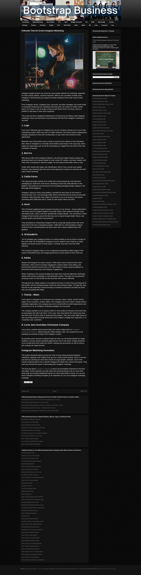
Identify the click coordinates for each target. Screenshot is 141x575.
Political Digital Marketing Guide (102, 225)
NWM (51, 568)
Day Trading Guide (26, 494)
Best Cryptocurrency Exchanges (30, 422)
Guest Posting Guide (98, 201)
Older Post (83, 391)
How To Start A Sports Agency (29, 535)
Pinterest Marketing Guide (100, 154)
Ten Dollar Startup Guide (28, 453)
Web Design (101, 22)
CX (55, 568)
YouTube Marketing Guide (100, 148)
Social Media (50, 22)
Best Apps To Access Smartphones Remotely (33, 427)
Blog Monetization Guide (99, 110)
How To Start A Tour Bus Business (30, 557)
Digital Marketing (38, 22)
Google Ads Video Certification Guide (103, 213)
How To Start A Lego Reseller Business (32, 524)
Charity (110, 568)
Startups (24, 25)
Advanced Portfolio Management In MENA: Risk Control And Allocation (40, 410)
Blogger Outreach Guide (99, 125)
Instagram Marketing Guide (100, 157)
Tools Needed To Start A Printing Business (33, 551)
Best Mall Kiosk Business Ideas (30, 510)
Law (112, 25)
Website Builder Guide (99, 107)
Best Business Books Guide (100, 183)
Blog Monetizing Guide (27, 491)
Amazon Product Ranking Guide (30, 458)
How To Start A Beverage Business (31, 538)
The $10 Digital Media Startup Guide (103, 104)
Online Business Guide (99, 177)
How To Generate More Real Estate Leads (33, 499)
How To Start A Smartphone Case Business (33, 559)
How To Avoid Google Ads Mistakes (31, 444)
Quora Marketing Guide (99, 142)
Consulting (25, 22)
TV (62, 568)
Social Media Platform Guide (101, 166)
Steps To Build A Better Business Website (32, 496)
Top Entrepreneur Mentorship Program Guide (105, 222)
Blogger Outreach (76, 22)
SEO (66, 22)
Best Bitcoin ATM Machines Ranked (31, 419)
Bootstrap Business (28, 568)
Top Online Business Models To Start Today (33, 507)
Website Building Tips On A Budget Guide (104, 219)
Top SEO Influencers (27, 485)
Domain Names (85, 568)
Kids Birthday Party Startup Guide (30, 527)
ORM (92, 22)
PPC (59, 22)
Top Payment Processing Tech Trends (31, 472)
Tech (58, 25)
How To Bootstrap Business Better (30, 549)
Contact (111, 22)
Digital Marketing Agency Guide (101, 189)
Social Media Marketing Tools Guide (103, 130)
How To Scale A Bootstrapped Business (32, 554)
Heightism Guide (97, 198)
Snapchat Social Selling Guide (101, 151)
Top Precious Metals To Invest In (30, 475)
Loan (96, 25)
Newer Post (25, 391)
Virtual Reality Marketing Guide (101, 136)
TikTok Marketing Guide (99, 163)
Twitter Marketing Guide (99, 139)
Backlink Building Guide (99, 122)
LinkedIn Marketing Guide (100, 160)
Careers (105, 568)
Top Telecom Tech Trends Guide (102, 172)
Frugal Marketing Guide (28, 463)
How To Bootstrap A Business (29, 513)
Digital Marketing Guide (99, 116)
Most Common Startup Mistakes (30, 480)
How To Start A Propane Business (30, 532)
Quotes (71, 568)
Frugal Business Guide (99, 186)
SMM (91, 568)
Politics (96, 568)
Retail (83, 25)
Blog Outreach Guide (98, 175)
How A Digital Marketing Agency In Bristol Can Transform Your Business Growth (42, 405)
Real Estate (67, 25)
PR (86, 22)
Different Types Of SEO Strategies (30, 455)
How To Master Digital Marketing (30, 438)
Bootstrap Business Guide (100, 98)
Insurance (104, 25)
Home (55, 391)
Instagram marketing (43, 369)
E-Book (66, 568)
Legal (44, 568)
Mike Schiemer (38, 568)
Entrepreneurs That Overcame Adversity (32, 529)
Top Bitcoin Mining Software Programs (31, 461)
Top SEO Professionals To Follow (30, 502)
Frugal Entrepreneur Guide (100, 101)
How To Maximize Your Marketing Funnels (32, 477)
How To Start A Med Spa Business (30, 546)
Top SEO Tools (25, 516)
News (47, 568)
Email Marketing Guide (99, 119)
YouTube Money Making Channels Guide (104, 192)
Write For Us (77, 568)
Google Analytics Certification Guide (103, 216)
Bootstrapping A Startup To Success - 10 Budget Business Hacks (38, 408)
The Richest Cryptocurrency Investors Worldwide (34, 433)
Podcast (59, 568)
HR (90, 25)
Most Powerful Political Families (30, 518)
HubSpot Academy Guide (100, 207)
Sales (76, 25)
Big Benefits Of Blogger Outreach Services (33, 505)
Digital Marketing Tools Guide (101, 128)
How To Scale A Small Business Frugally (32, 441)
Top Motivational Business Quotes (30, 540)
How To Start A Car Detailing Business (31, 543)
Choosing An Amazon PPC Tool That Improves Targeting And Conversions (41, 399)
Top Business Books (27, 483)
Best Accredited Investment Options (31, 425)
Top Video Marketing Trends (29, 488)
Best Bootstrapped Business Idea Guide (104, 180)
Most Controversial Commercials (30, 469)
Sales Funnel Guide (98, 133)
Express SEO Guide (98, 169)
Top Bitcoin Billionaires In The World (31, 430)
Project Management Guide (100, 195)
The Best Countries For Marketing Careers (33, 521)
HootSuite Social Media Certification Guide (105, 204)
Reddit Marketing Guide (99, 145)
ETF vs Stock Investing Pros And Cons (32, 436)
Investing (42, 25)
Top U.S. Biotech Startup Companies (31, 466)
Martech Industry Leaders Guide (102, 113)
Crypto (51, 25)
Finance (33, 25)
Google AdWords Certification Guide (103, 210)
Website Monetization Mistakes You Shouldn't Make (35, 402)
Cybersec (100, 568)
